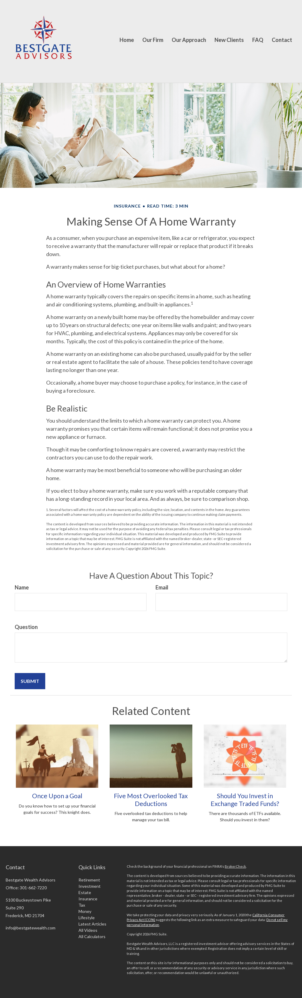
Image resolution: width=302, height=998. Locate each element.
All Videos (87, 930)
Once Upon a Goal (57, 795)
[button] (152, 41)
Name (22, 587)
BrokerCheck (235, 866)
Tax (81, 905)
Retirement (89, 879)
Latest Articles (92, 923)
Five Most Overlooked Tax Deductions (151, 799)
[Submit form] (30, 681)
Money (84, 911)
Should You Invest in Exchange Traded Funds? (245, 799)
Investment (89, 886)
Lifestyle (86, 917)
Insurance (87, 898)
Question (26, 627)
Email (161, 587)
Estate (84, 892)
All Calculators (91, 936)
